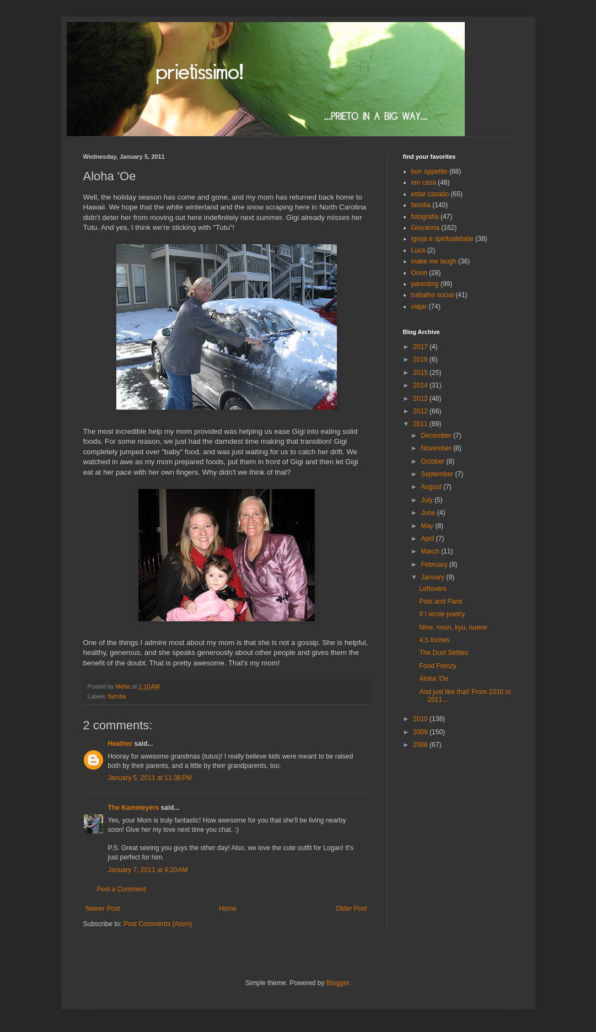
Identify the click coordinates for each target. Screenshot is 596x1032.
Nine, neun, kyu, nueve (453, 627)
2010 (421, 719)
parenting (425, 284)
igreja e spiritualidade (442, 239)
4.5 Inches (434, 640)
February (435, 564)
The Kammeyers (133, 807)
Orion (419, 273)
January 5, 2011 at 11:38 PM (150, 778)
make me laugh (434, 261)
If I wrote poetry (442, 614)
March (431, 551)
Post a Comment (121, 889)
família (117, 696)
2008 (421, 745)
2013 (421, 398)
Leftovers (432, 589)
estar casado (430, 194)
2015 (421, 373)
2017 (421, 347)
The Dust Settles (443, 653)
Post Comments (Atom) (158, 924)
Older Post (351, 908)
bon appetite (429, 171)
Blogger (337, 983)
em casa (423, 182)
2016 (421, 359)
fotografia (425, 217)
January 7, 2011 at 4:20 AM (148, 870)
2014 (421, 385)
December (437, 435)
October (433, 461)
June (429, 513)
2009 (421, 732)
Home (228, 908)
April (428, 538)
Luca (418, 250)
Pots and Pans (440, 601)
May (428, 526)
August (432, 487)
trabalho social (432, 295)
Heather (120, 744)
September (438, 474)
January (433, 577)
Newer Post (103, 908)
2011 (421, 424)
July (427, 500)
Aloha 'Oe (433, 678)
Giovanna (425, 228)
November (437, 448)
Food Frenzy (437, 666)
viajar (419, 306)
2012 (421, 411)
